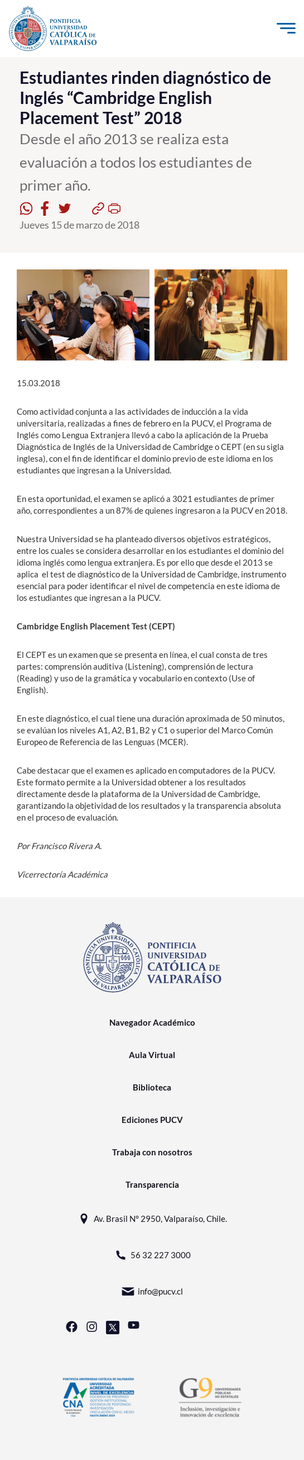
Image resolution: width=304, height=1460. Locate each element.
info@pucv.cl (152, 1291)
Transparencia (152, 1184)
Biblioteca (152, 1087)
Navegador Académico (152, 1022)
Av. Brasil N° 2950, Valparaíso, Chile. (152, 1219)
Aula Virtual (152, 1055)
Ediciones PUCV (152, 1120)
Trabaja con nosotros (152, 1152)
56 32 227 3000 (152, 1255)
